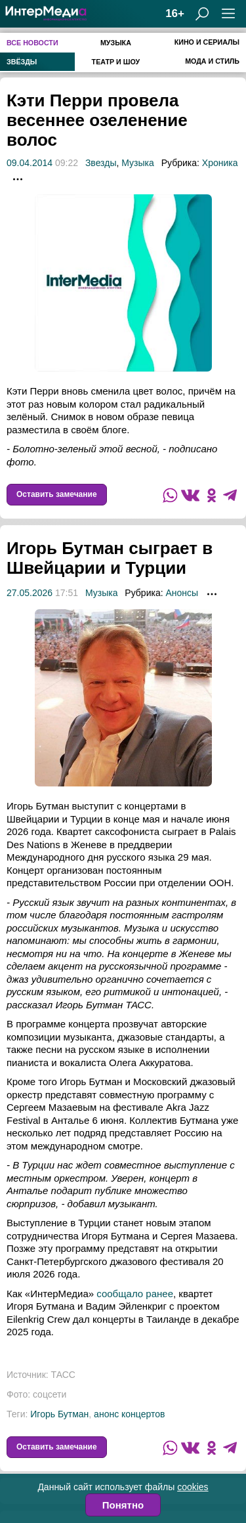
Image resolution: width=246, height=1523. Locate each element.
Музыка (115, 43)
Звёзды (22, 62)
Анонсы (181, 593)
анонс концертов (129, 1414)
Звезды (101, 163)
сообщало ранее (134, 1293)
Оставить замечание (56, 494)
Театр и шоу (116, 62)
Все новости (32, 43)
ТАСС (63, 1374)
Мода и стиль (212, 61)
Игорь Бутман (59, 1414)
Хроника (220, 163)
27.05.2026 (29, 593)
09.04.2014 (29, 163)
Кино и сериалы (206, 42)
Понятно (123, 1505)
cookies (192, 1487)
